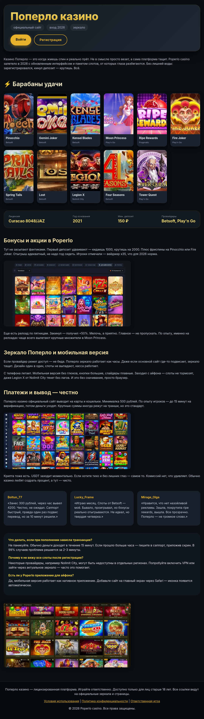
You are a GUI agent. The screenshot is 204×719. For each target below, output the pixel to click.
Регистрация (51, 40)
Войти (21, 39)
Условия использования (61, 701)
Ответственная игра (145, 701)
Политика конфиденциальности (105, 701)
